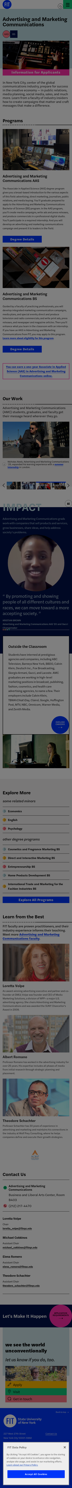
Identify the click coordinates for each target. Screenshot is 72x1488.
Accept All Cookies (36, 1474)
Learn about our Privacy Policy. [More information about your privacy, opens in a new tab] (22, 1464)
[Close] (65, 1447)
